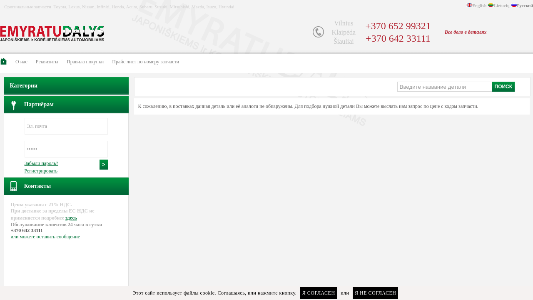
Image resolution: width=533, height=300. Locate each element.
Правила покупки (85, 62)
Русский (525, 5)
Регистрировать (41, 171)
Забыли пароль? (41, 163)
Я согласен (318, 293)
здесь (71, 218)
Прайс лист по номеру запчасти (145, 62)
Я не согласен (375, 293)
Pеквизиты (47, 62)
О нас (21, 62)
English (480, 5)
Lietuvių (501, 5)
